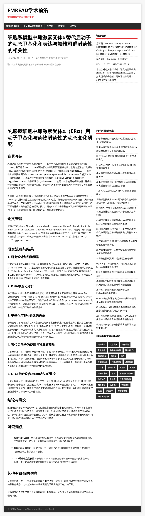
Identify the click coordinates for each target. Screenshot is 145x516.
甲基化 (40, 64)
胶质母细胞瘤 (125, 379)
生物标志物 (102, 373)
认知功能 (125, 344)
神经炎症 (125, 385)
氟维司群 (33, 64)
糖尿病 (113, 356)
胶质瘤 (132, 367)
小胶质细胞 (102, 361)
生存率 (100, 367)
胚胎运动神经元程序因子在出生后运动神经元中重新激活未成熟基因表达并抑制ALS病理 (116, 232)
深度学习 (109, 390)
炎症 (100, 390)
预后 (113, 373)
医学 (66, 57)
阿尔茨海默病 (103, 396)
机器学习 (113, 385)
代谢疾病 (113, 344)
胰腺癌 (122, 367)
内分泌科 (36, 57)
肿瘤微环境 (122, 390)
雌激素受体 (49, 64)
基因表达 (129, 361)
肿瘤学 (52, 57)
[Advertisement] (72, 99)
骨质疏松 (101, 350)
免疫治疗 (101, 379)
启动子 (58, 64)
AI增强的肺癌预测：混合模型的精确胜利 (115, 258)
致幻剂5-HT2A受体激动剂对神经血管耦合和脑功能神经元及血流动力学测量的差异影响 (116, 212)
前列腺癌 (111, 367)
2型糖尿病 (102, 356)
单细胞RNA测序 (126, 373)
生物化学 (44, 57)
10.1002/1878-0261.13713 (115, 64)
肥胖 (122, 356)
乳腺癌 (14, 64)
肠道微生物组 (115, 350)
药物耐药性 (23, 64)
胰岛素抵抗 (130, 350)
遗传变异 (101, 344)
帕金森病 (101, 385)
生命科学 (59, 57)
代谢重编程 (116, 361)
